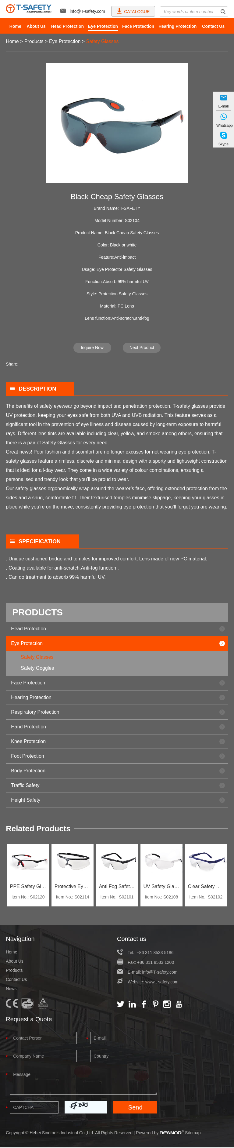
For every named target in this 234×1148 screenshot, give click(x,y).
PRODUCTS (37, 612)
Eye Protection (103, 26)
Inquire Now (92, 347)
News (11, 989)
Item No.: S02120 (28, 897)
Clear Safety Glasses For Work (206, 887)
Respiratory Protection (35, 712)
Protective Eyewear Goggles (73, 887)
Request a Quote (29, 1019)
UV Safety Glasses (162, 887)
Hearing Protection (177, 26)
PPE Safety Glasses (28, 887)
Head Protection (67, 26)
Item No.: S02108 (161, 897)
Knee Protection (28, 741)
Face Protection (138, 26)
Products (34, 41)
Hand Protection (28, 726)
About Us (36, 26)
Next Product (141, 347)
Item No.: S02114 (72, 897)
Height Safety (25, 800)
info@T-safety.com (82, 11)
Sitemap (192, 1133)
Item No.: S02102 (205, 897)
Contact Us (213, 26)
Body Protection (28, 770)
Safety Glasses (103, 41)
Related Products (38, 828)
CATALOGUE (133, 11)
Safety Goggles (37, 668)
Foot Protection (27, 756)
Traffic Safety (25, 785)
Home (15, 26)
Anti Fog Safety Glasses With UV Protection (117, 887)
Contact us (131, 939)
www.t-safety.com (162, 982)
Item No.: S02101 (116, 897)
